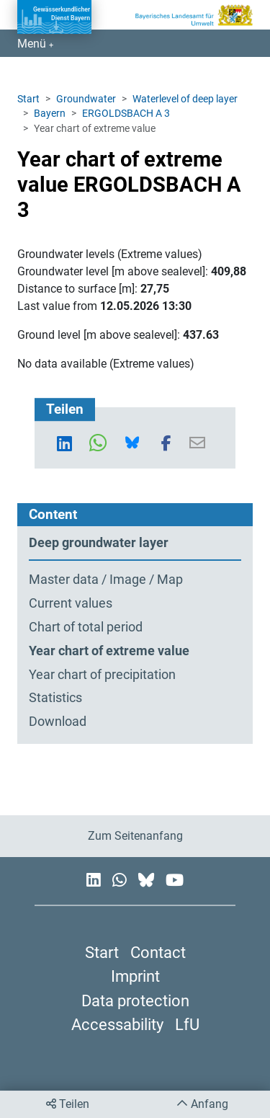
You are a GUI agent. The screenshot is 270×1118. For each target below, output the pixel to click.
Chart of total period (86, 627)
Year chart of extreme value (109, 651)
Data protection (135, 1000)
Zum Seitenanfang (135, 836)
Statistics (55, 698)
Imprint (135, 976)
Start (28, 99)
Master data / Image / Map (106, 579)
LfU (187, 1024)
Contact (158, 952)
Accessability (117, 1024)
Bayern (50, 113)
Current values (70, 603)
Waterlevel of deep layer (185, 99)
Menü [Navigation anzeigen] (33, 43)
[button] (67, 443)
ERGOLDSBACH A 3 (126, 113)
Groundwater (86, 99)
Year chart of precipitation (102, 674)
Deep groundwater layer (98, 543)
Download (57, 721)
